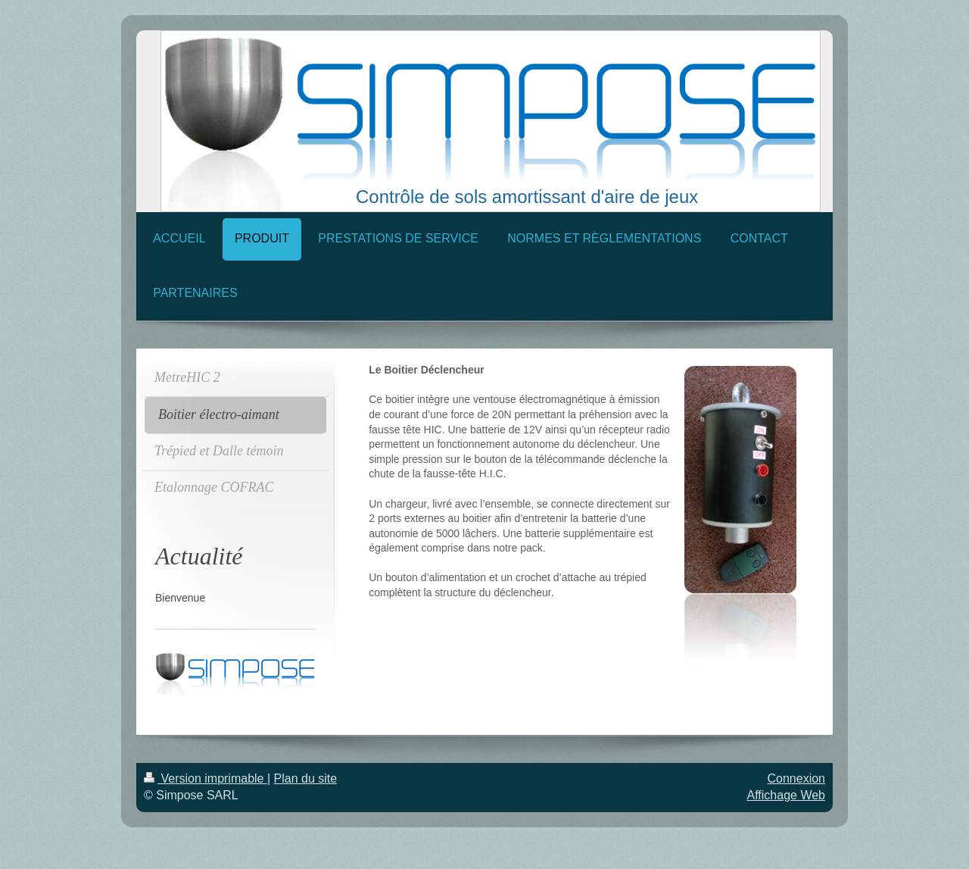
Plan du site (306, 778)
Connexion (797, 778)
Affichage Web (786, 795)
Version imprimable (205, 778)
